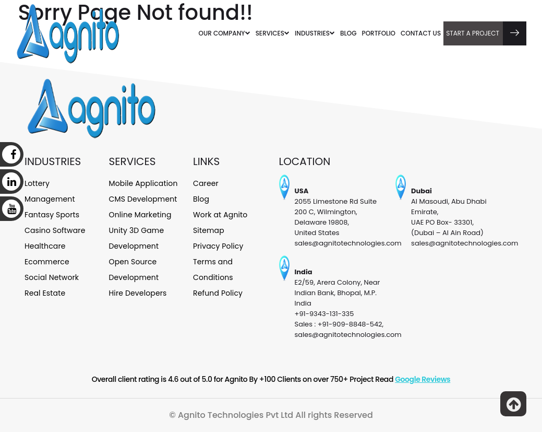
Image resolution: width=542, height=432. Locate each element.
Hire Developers (138, 293)
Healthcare (45, 246)
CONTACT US (421, 33)
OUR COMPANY (224, 33)
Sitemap (208, 230)
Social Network (52, 277)
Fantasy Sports (52, 214)
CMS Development (143, 199)
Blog (201, 199)
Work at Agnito (220, 214)
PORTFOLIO (378, 33)
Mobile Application (143, 183)
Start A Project (486, 33)
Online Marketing (140, 214)
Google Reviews (422, 379)
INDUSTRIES (315, 33)
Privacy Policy (218, 246)
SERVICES (273, 33)
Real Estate (45, 293)
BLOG (348, 33)
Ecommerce (47, 261)
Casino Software (55, 230)
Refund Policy (218, 293)
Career (206, 183)
